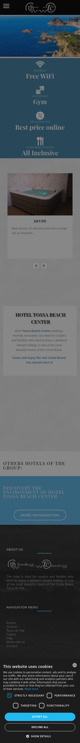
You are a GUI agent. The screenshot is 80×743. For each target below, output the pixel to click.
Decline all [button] (40, 727)
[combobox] (75, 665)
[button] (40, 736)
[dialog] (40, 701)
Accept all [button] (40, 716)
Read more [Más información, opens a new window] (31, 689)
